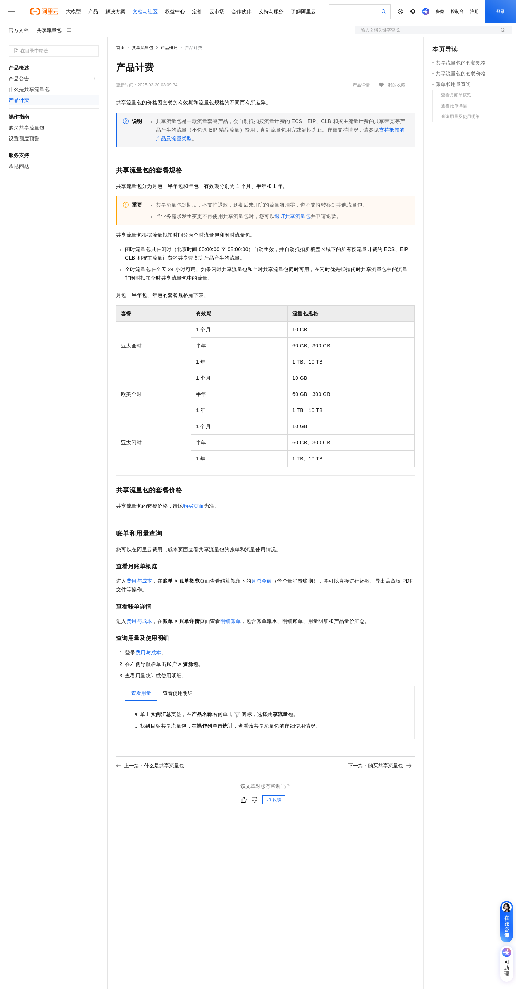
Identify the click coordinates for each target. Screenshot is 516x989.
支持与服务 (271, 11)
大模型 (73, 11)
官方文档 (19, 30)
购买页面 (193, 506)
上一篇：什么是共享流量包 (150, 765)
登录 (500, 11)
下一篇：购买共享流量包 (380, 765)
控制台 (457, 11)
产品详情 (361, 84)
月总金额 (261, 581)
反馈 (273, 799)
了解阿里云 (303, 11)
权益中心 (175, 11)
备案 (440, 11)
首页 (120, 47)
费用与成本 (139, 581)
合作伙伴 (241, 11)
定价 (197, 11)
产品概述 (169, 47)
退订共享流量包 (292, 216)
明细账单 (230, 621)
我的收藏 (396, 85)
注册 (474, 11)
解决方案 (115, 11)
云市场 (216, 11)
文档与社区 (145, 11)
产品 (93, 11)
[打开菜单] (11, 11)
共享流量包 (49, 30)
